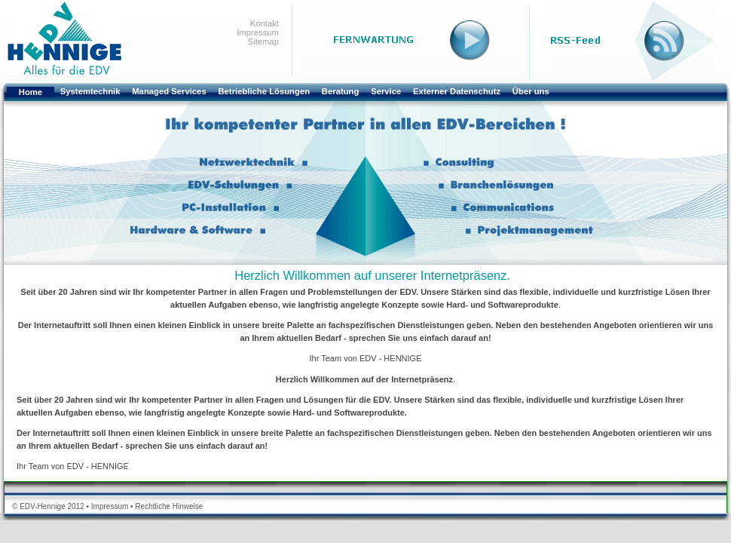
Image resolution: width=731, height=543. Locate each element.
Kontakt (264, 23)
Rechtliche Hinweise (169, 506)
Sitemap (263, 41)
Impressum (258, 32)
